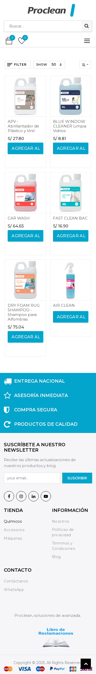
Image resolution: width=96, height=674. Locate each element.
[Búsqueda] (86, 26)
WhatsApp (14, 589)
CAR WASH (19, 218)
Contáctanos (16, 581)
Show (41, 64)
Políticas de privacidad (63, 532)
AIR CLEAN (64, 305)
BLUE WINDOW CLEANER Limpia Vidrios (69, 126)
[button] (85, 64)
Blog (56, 556)
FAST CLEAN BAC (70, 218)
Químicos (13, 521)
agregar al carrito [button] (25, 150)
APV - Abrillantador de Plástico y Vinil (23, 126)
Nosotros (61, 521)
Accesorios (14, 530)
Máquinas (13, 538)
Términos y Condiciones (63, 546)
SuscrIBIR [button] (77, 478)
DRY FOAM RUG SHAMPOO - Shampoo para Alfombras (24, 312)
